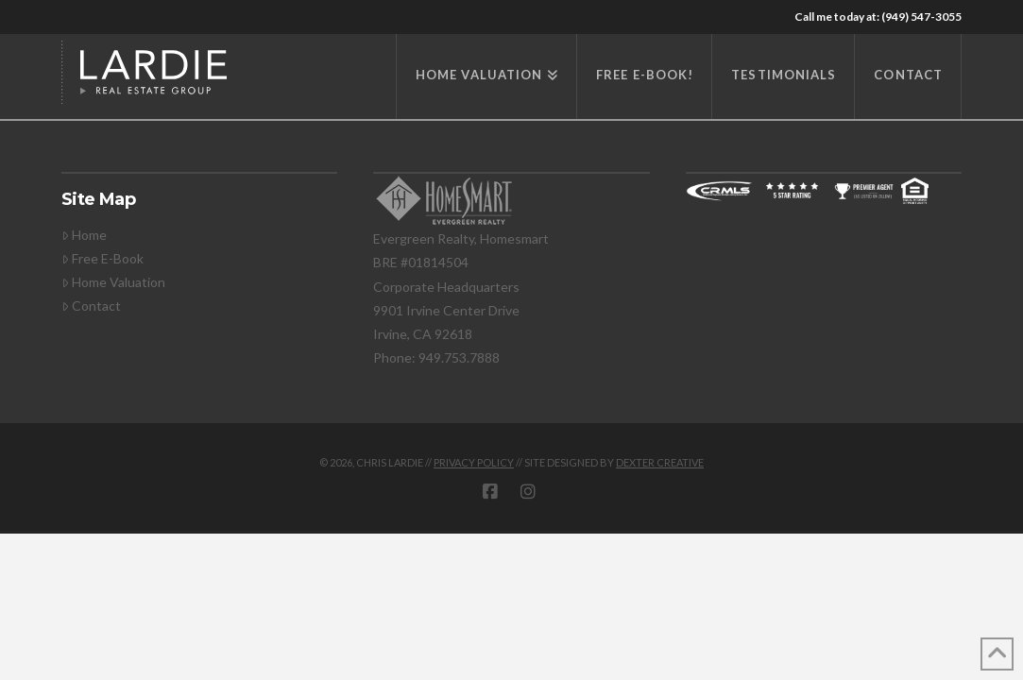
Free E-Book (102, 258)
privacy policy (474, 462)
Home (84, 235)
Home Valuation (113, 282)
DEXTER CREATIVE (660, 462)
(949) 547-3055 (921, 16)
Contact (91, 306)
